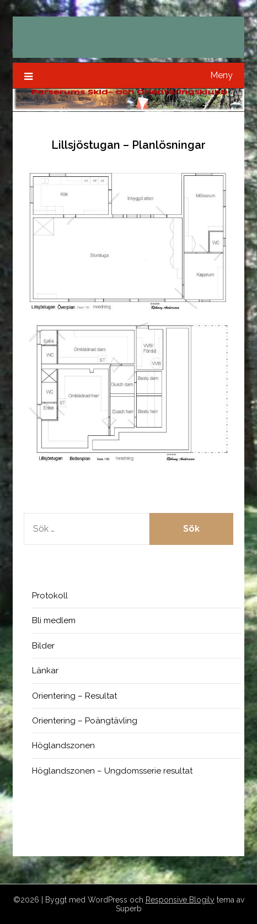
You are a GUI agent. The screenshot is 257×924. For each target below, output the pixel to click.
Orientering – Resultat (74, 696)
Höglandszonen (63, 745)
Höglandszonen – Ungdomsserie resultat (112, 771)
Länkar (45, 671)
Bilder (43, 646)
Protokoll (50, 596)
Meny (221, 75)
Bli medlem (54, 620)
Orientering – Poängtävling (84, 721)
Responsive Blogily (180, 899)
